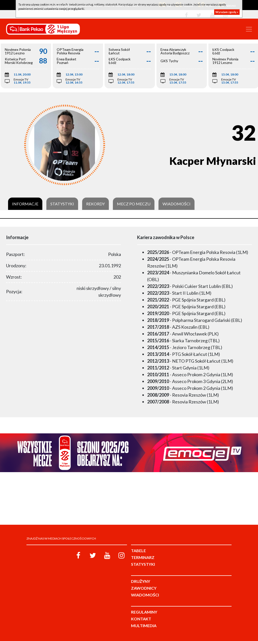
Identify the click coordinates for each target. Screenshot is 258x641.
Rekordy (95, 204)
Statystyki (62, 204)
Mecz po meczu (133, 204)
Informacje (25, 204)
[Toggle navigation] (249, 29)
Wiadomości (176, 204)
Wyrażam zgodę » (226, 12)
